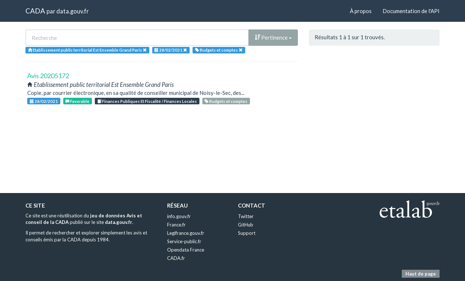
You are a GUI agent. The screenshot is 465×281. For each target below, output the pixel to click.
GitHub (245, 225)
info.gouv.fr (179, 216)
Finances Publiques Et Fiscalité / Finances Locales (147, 101)
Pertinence (273, 37)
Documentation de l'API (411, 11)
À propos (361, 11)
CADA (35, 11)
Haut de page (420, 274)
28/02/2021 (44, 101)
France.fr (176, 225)
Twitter (246, 216)
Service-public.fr (184, 241)
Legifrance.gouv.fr (185, 233)
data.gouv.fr (72, 11)
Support (246, 233)
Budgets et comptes (226, 101)
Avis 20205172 (48, 76)
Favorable (77, 101)
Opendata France (185, 250)
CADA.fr (176, 258)
